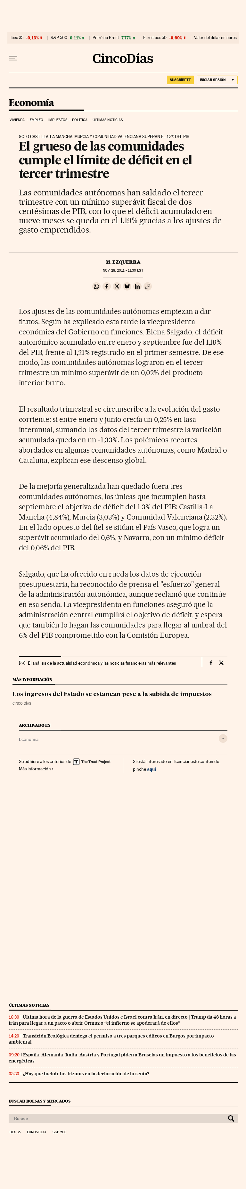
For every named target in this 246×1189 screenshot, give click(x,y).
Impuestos (57, 120)
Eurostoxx (36, 1132)
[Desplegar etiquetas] (223, 738)
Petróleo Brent (106, 38)
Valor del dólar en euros (215, 38)
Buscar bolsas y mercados (39, 1101)
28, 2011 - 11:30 (123, 270)
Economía (31, 103)
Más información (36, 768)
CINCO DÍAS (21, 703)
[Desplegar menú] (13, 58)
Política (79, 120)
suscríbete (180, 80)
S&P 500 (59, 38)
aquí (151, 769)
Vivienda (17, 120)
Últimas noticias (108, 120)
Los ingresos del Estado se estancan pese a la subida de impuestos (112, 694)
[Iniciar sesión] (217, 80)
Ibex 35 (17, 38)
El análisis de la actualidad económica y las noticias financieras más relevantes (102, 663)
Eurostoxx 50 (155, 38)
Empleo (37, 120)
